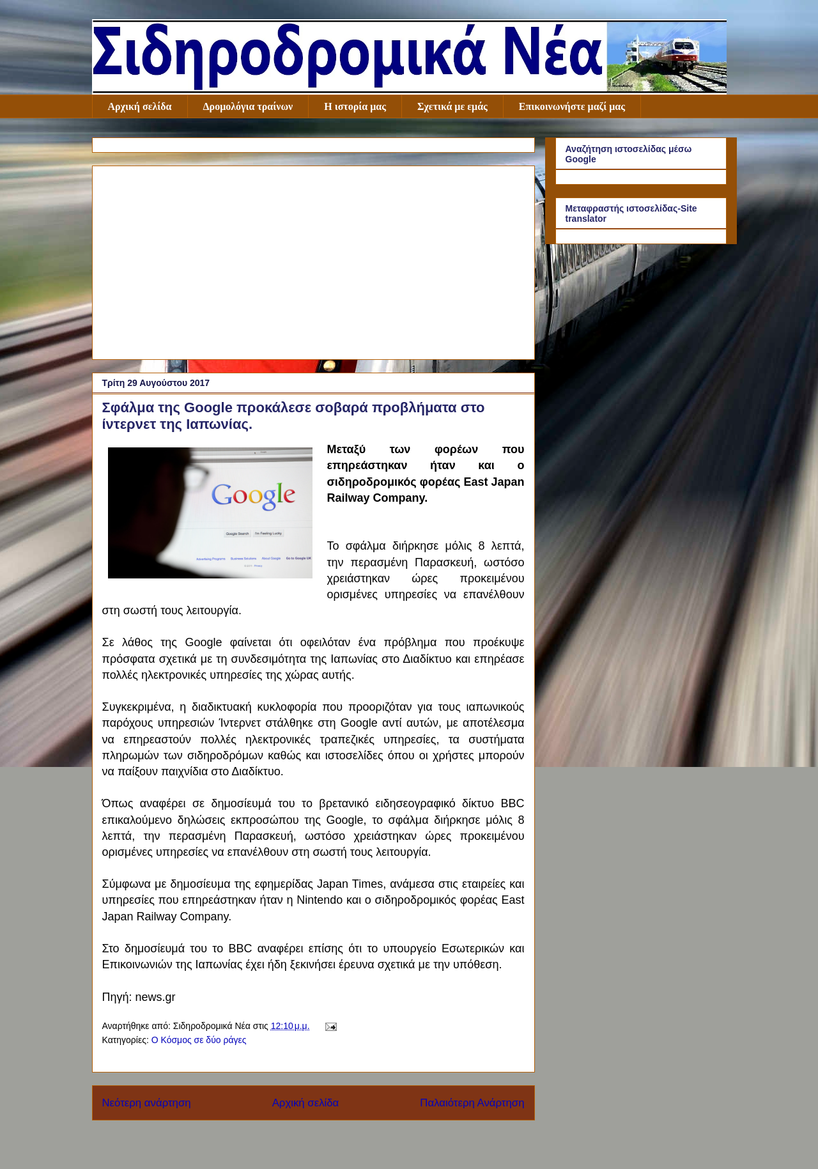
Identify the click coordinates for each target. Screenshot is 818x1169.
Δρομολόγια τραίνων (248, 106)
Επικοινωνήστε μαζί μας (572, 106)
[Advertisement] (313, 260)
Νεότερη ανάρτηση (146, 1103)
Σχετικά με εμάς (452, 106)
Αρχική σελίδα (140, 106)
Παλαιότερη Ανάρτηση (472, 1103)
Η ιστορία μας (355, 106)
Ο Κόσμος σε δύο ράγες (199, 1040)
